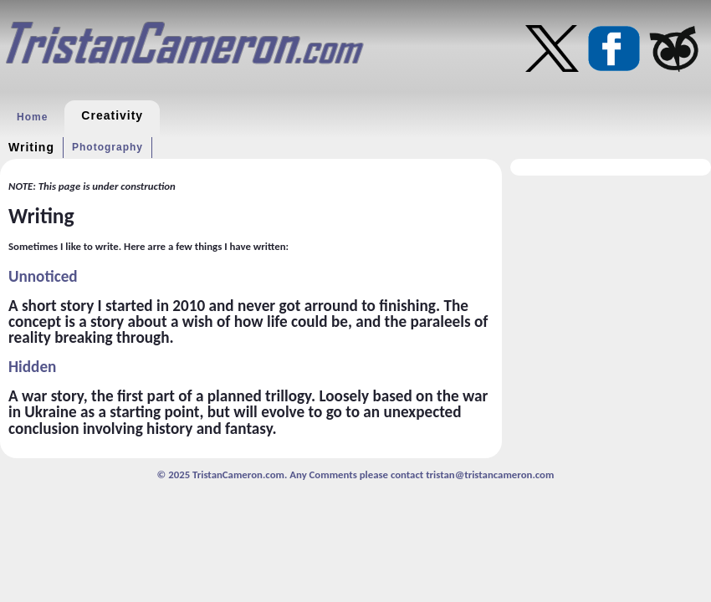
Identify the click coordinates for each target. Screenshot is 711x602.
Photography (107, 147)
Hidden (32, 366)
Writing (31, 147)
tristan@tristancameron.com (490, 474)
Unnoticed (43, 276)
